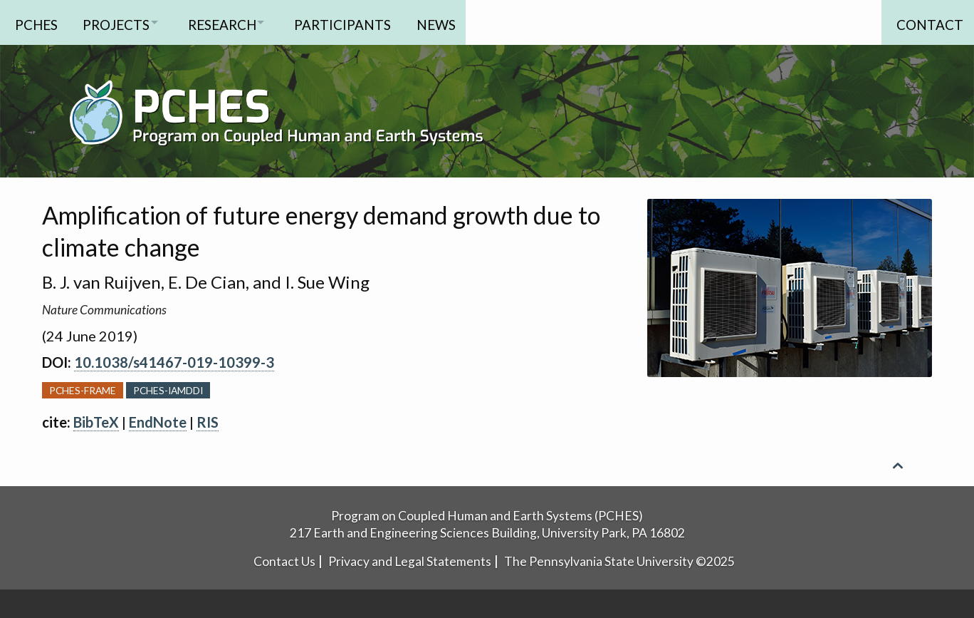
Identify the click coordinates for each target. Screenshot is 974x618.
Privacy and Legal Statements (409, 561)
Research (235, 22)
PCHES (36, 22)
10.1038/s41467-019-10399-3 (174, 362)
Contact (925, 22)
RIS (208, 422)
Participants (366, 22)
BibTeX (96, 422)
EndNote (158, 422)
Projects (120, 22)
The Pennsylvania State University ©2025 (619, 561)
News (463, 22)
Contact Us (284, 561)
